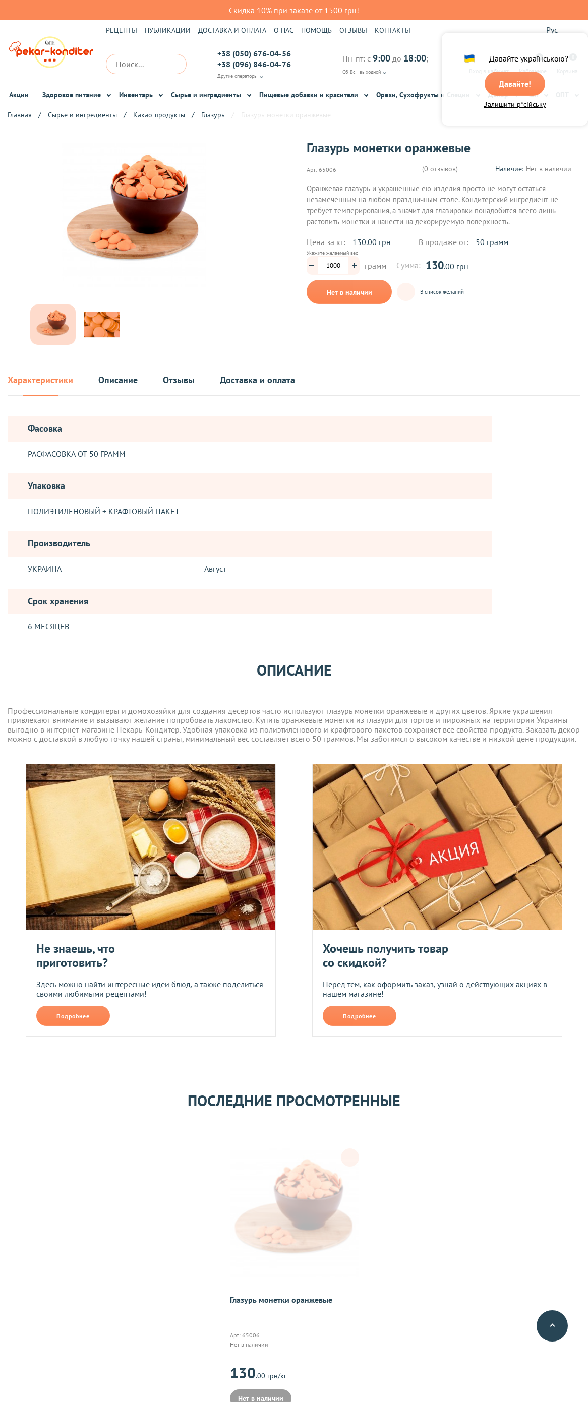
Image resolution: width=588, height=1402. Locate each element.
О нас (283, 30)
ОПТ (562, 94)
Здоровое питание (71, 94)
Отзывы (353, 30)
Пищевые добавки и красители (308, 94)
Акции (19, 94)
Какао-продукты (159, 114)
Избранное (533, 64)
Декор (498, 94)
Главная (20, 114)
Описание (118, 380)
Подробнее (73, 1016)
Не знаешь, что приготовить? (75, 955)
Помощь (316, 30)
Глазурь (213, 114)
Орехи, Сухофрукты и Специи (423, 94)
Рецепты (121, 30)
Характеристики (40, 380)
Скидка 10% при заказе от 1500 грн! (294, 10)
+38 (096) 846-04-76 (254, 64)
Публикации (168, 30)
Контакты (392, 30)
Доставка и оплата (232, 30)
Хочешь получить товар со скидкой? (385, 955)
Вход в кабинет (489, 64)
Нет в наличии (349, 292)
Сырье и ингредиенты (206, 94)
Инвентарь (136, 94)
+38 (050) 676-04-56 (254, 53)
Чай (532, 94)
